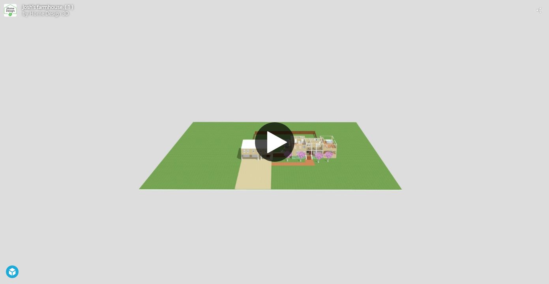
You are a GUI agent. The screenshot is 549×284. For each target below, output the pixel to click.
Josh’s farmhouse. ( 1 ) (47, 7)
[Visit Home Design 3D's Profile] (10, 10)
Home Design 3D (49, 13)
